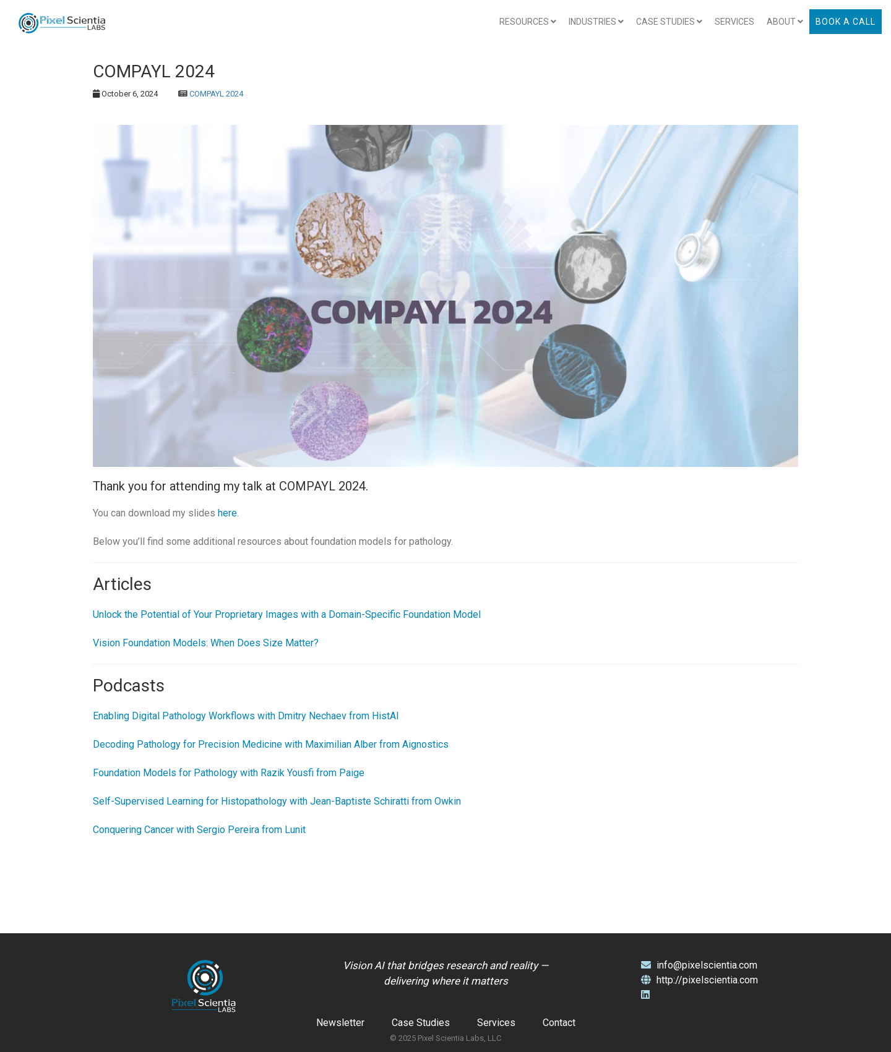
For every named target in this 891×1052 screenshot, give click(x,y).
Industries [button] (596, 22)
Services (734, 22)
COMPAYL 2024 (216, 93)
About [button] (785, 22)
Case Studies (421, 1022)
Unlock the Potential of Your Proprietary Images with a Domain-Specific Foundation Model (287, 614)
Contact (559, 1022)
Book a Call (846, 22)
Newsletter (340, 1022)
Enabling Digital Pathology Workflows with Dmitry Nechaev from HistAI (246, 716)
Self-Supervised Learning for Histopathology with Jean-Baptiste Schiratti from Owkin (277, 801)
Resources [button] (527, 22)
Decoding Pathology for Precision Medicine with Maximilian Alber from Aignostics (271, 744)
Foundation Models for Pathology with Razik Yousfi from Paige (228, 773)
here (227, 513)
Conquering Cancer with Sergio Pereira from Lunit (199, 830)
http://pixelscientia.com (699, 980)
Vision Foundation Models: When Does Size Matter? (206, 643)
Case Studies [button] (669, 22)
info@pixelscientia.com (699, 965)
